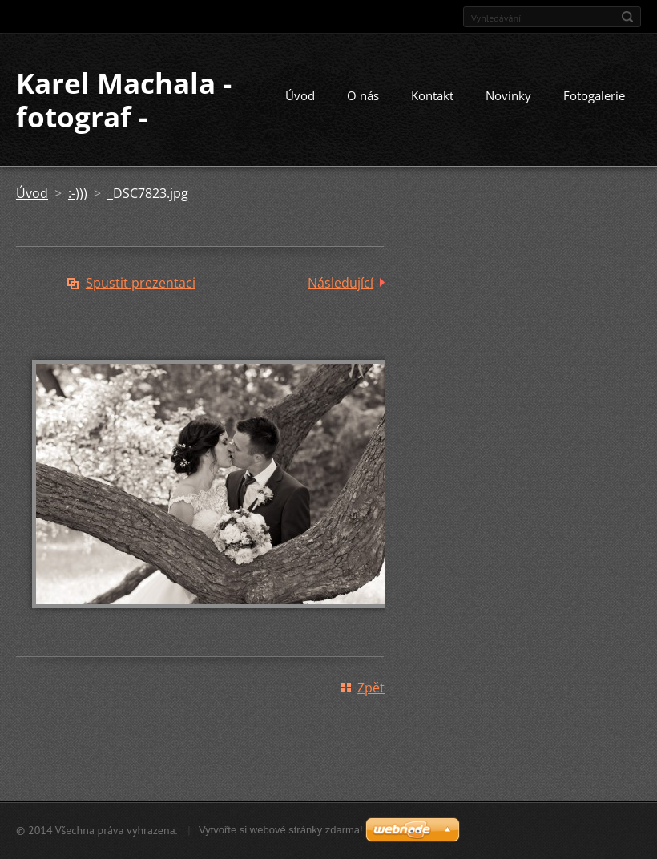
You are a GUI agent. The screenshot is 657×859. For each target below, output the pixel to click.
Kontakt (432, 95)
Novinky (508, 95)
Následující (340, 283)
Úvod (300, 95)
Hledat (627, 17)
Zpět (371, 687)
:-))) (77, 193)
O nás (363, 95)
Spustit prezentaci (140, 283)
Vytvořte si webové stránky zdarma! (281, 830)
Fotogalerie (594, 95)
